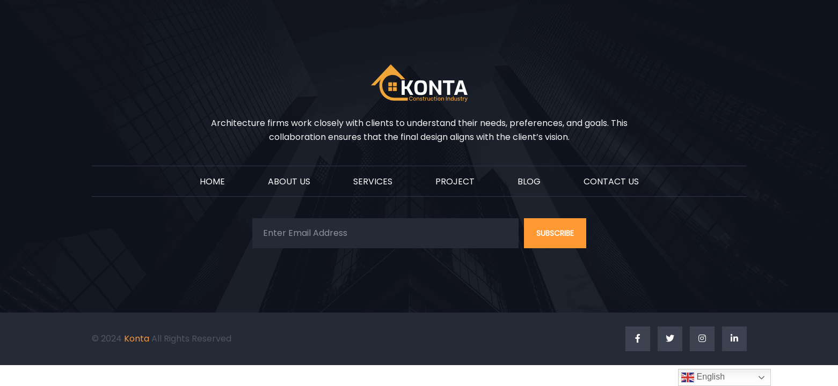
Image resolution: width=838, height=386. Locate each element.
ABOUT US (289, 182)
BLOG (529, 182)
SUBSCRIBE (555, 233)
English (703, 377)
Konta (137, 338)
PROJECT (455, 182)
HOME (212, 182)
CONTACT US (611, 182)
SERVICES (372, 182)
